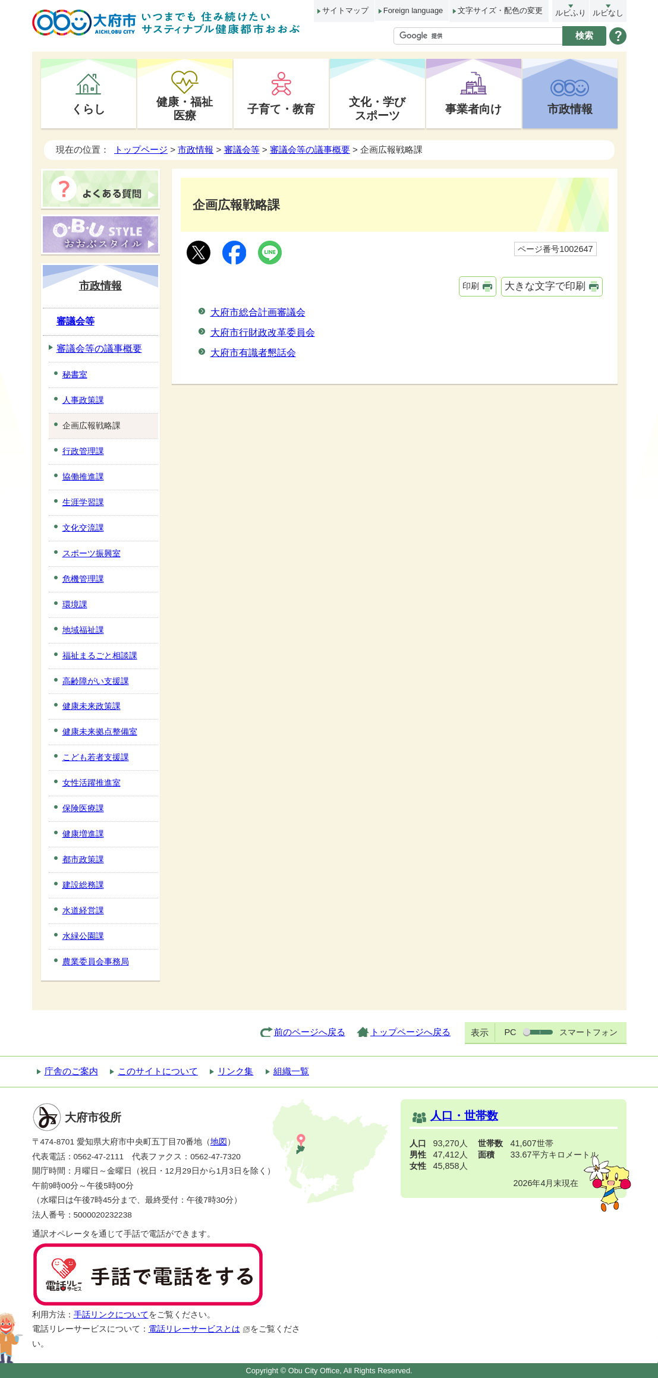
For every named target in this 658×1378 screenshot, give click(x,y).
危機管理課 (83, 579)
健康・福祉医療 (184, 108)
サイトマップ (345, 10)
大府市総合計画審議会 (258, 312)
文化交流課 (83, 527)
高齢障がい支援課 (95, 681)
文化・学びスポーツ (377, 108)
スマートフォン (588, 1032)
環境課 (74, 604)
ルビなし (608, 12)
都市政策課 (83, 859)
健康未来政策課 (91, 706)
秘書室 (74, 374)
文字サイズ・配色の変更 (500, 10)
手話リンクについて (111, 1314)
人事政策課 (83, 400)
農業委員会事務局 (95, 961)
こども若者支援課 (95, 757)
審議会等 (242, 149)
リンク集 (235, 1071)
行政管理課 (83, 451)
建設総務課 (83, 885)
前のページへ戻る (309, 1032)
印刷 (470, 286)
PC (510, 1032)
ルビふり (570, 12)
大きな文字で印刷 (545, 286)
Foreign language (413, 10)
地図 (218, 1141)
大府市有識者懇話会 (253, 353)
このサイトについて (158, 1071)
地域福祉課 (83, 630)
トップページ (141, 149)
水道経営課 (83, 910)
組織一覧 (291, 1071)
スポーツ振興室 (91, 553)
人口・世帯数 (464, 1115)
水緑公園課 (83, 936)
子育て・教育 (281, 108)
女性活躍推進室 (91, 782)
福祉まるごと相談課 (99, 655)
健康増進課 (83, 833)
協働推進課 (83, 476)
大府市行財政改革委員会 (262, 332)
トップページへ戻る (410, 1032)
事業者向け (473, 108)
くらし (88, 108)
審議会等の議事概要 (310, 149)
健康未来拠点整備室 (99, 731)
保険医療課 (83, 808)
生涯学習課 (83, 502)
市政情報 (570, 108)
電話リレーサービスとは (199, 1329)
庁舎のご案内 (71, 1071)
